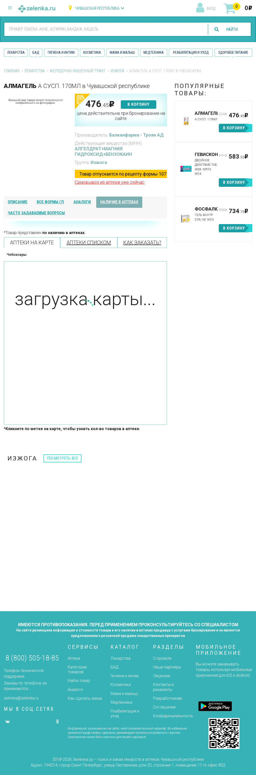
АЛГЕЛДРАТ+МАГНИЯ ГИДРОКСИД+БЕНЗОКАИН (103, 151)
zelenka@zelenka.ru (21, 698)
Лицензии (161, 675)
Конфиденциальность (173, 715)
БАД (35, 53)
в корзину (139, 104)
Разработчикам (167, 698)
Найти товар (79, 680)
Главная (11, 71)
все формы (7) (50, 202)
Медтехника (154, 53)
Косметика (92, 53)
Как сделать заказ (85, 698)
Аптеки (74, 658)
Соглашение (164, 707)
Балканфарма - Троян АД (136, 135)
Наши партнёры (167, 667)
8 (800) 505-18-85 (32, 657)
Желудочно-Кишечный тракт (78, 71)
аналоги (82, 202)
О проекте (162, 658)
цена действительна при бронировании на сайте (121, 116)
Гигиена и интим (124, 675)
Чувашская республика (97, 8)
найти (232, 29)
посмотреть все (62, 458)
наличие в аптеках (119, 202)
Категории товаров (77, 669)
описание (17, 202)
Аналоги (75, 689)
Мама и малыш (122, 53)
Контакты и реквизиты (163, 687)
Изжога (117, 71)
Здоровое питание (233, 53)
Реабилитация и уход (191, 53)
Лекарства (16, 53)
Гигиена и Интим (61, 53)
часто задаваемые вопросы (36, 213)
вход (211, 9)
